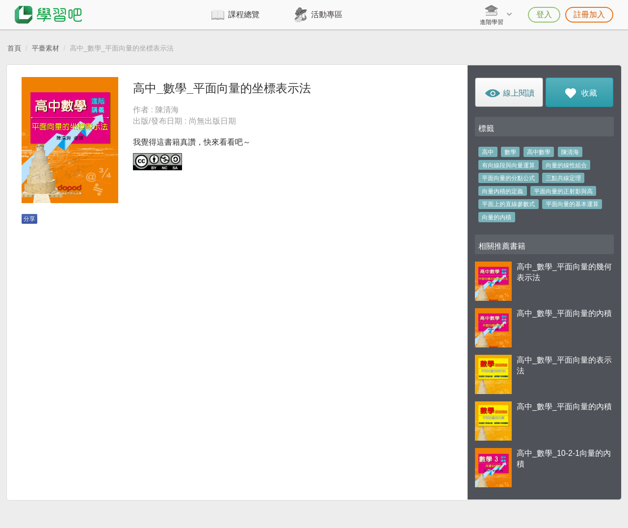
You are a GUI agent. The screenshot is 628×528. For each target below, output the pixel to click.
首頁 (14, 48)
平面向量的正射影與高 (563, 191)
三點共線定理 (563, 178)
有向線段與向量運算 (508, 165)
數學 (510, 152)
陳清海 (570, 152)
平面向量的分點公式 (508, 178)
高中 (488, 152)
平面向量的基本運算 (572, 204)
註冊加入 (589, 14)
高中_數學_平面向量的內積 (564, 313)
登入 (544, 14)
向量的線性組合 (566, 165)
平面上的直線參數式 (508, 204)
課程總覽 (244, 14)
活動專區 (326, 14)
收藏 (579, 95)
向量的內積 (496, 217)
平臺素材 (45, 48)
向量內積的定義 (502, 191)
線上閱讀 (509, 95)
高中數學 (538, 152)
